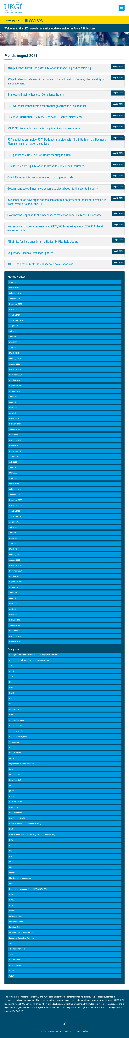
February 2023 (15, 489)
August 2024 (14, 391)
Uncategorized (15, 965)
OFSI (11, 905)
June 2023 (13, 467)
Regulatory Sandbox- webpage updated (30, 253)
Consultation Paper (17, 726)
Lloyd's (12, 873)
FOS (11, 785)
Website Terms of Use (50, 1031)
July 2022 (13, 527)
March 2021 (14, 614)
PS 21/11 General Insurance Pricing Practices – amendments (44, 128)
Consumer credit (16, 731)
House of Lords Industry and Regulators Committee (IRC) (32, 834)
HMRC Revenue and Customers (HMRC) (25, 824)
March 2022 (14, 549)
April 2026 (13, 282)
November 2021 (15, 571)
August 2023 (14, 456)
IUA (10, 856)
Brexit (11, 693)
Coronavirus (14, 742)
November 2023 (15, 440)
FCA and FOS (14, 775)
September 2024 (16, 386)
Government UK (15, 802)
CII (10, 704)
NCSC (11, 900)
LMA (11, 883)
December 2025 (15, 304)
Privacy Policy (68, 1031)
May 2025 (13, 342)
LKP (10, 867)
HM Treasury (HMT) (17, 818)
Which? (12, 971)
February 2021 (15, 620)
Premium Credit (15, 927)
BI (10, 682)
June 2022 (13, 533)
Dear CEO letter (15, 753)
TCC (11, 943)
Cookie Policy (82, 1031)
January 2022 (14, 560)
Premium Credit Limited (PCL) (21, 932)
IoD (10, 851)
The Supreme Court (17, 949)
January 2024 (14, 429)
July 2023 (13, 462)
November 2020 (15, 636)
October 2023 (14, 446)
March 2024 (14, 418)
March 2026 (14, 288)
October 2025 (14, 315)
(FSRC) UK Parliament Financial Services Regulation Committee (34, 655)
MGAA (12, 894)
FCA (11, 769)
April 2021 (13, 609)
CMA (11, 715)
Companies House (16, 720)
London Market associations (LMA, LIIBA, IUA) (28, 889)
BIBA (11, 687)
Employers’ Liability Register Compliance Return (35, 94)
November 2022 (15, 505)
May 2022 (13, 538)
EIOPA (11, 758)
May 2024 (13, 407)
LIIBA (11, 862)
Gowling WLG (14, 807)
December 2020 (15, 631)
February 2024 (15, 424)
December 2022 (15, 500)
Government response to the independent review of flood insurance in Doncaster (55, 215)
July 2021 (13, 593)
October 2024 (14, 380)
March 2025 (14, 353)
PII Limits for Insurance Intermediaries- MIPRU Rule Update (42, 241)
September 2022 (16, 516)
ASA (11, 677)
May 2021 (13, 603)
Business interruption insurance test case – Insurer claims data (44, 117)
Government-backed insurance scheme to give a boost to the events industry (52, 188)
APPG (11, 671)
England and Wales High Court (21, 764)
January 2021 (14, 625)
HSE (11, 840)
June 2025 (13, 337)
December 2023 (15, 435)
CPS (11, 747)
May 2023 (13, 473)
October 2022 (14, 511)
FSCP (11, 791)
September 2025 (16, 320)
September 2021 (16, 582)
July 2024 (13, 397)
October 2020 (14, 642)
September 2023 (16, 451)
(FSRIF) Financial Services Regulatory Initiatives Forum (31, 660)
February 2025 (15, 358)
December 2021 (15, 565)
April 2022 (13, 544)
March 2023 (14, 484)
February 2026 (15, 293)
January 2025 (14, 364)
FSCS (11, 796)
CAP (11, 698)
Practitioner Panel (16, 922)
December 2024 (15, 369)
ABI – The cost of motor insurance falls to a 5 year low (40, 264)
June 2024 (13, 402)
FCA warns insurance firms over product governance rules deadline (47, 106)
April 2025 (13, 348)
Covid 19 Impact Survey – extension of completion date (40, 177)
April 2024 (13, 413)
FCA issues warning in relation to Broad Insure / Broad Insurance (45, 166)
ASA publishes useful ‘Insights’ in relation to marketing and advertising (49, 68)
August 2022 (14, 522)
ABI (10, 666)
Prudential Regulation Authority (21, 938)
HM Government (15, 813)
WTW (11, 976)
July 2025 (13, 331)
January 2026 (14, 299)
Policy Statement (16, 916)
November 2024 (15, 375)
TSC (11, 954)
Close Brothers (15, 709)
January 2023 (14, 495)
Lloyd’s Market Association (20, 878)
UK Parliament (14, 960)
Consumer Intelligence (18, 736)
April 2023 (13, 478)
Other (11, 911)
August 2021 (14, 587)
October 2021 (14, 576)
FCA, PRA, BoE (15, 780)
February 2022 (15, 554)
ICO (10, 845)
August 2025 (14, 326)
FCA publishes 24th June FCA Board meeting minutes (39, 155)
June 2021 (13, 598)
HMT (11, 829)
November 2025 (15, 309)
